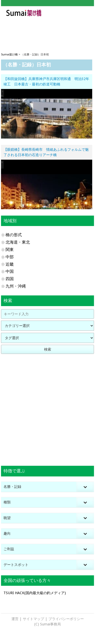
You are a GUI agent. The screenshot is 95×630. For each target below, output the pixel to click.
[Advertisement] (47, 30)
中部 (10, 256)
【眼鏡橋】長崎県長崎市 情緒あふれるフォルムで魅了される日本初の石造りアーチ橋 (46, 152)
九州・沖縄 (16, 286)
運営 (14, 619)
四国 (10, 278)
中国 (10, 271)
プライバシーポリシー (66, 619)
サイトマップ (33, 619)
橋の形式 (14, 234)
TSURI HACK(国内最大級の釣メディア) (35, 593)
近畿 (10, 264)
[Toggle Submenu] (85, 487)
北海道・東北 (18, 242)
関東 (10, 249)
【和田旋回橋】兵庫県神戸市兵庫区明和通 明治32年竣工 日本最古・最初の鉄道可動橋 (46, 81)
